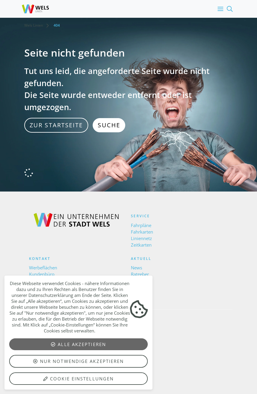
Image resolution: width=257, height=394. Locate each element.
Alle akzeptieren (78, 344)
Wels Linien (33, 25)
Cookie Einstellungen (78, 379)
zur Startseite (56, 125)
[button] (219, 8)
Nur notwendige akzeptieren (78, 361)
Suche (109, 125)
